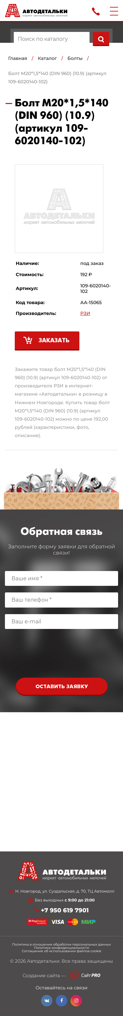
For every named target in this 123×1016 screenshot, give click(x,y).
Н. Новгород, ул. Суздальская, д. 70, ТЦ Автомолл (64, 891)
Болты (75, 58)
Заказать (54, 341)
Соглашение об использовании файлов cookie (61, 951)
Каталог (47, 58)
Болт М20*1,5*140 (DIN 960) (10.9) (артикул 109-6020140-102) (57, 77)
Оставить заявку (61, 686)
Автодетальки (43, 961)
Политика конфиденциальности (61, 948)
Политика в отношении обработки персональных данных (61, 944)
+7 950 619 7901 (65, 910)
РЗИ (85, 313)
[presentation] (62, 655)
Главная (17, 58)
